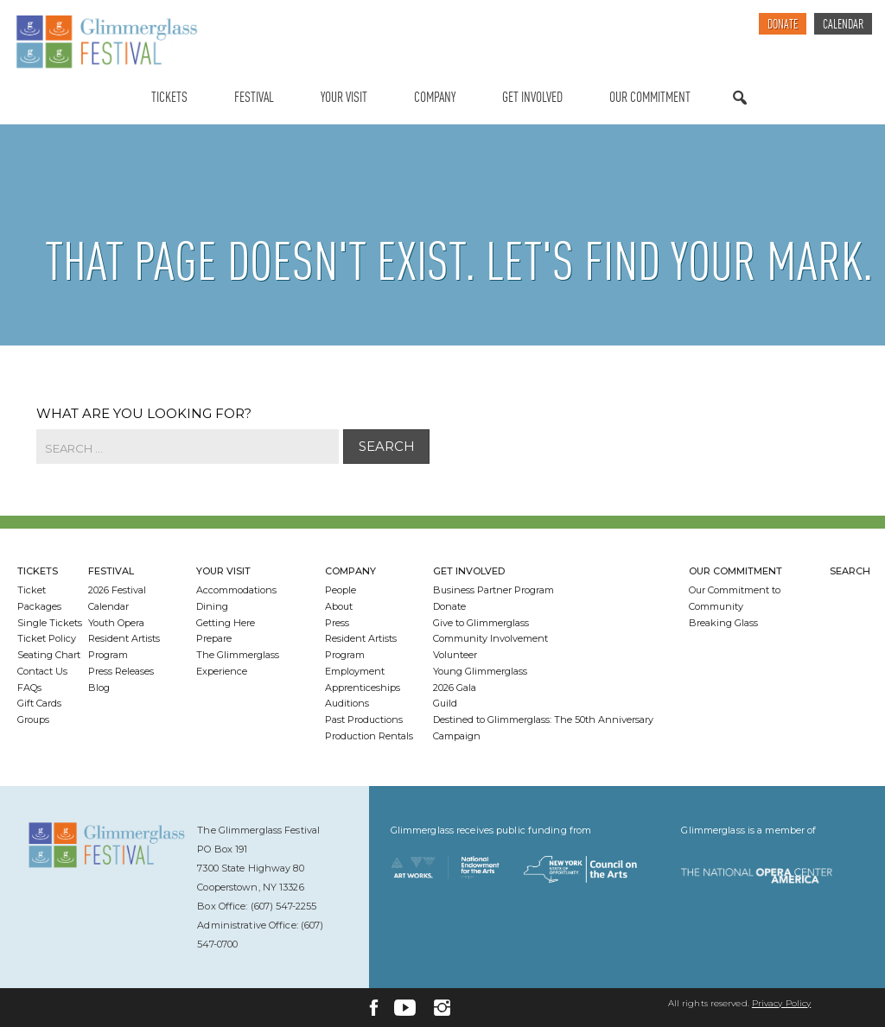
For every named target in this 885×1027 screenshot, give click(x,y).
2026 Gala (454, 687)
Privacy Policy (781, 1003)
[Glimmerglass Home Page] (106, 42)
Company (434, 98)
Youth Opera (116, 623)
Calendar (843, 25)
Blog (99, 687)
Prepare (214, 638)
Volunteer (455, 655)
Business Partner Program (493, 590)
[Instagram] (442, 1007)
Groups (33, 719)
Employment (355, 671)
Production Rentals (369, 736)
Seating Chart (48, 655)
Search (740, 114)
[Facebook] (373, 1007)
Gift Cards (39, 703)
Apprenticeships (362, 687)
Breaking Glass (723, 623)
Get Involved (532, 98)
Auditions (347, 703)
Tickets (169, 98)
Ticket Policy (46, 638)
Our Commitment (650, 98)
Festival (254, 98)
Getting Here (225, 623)
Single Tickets (49, 623)
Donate (782, 25)
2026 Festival (117, 590)
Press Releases (121, 671)
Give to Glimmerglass (481, 623)
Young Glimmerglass (480, 671)
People (340, 590)
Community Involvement (490, 638)
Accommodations (236, 590)
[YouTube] (405, 1007)
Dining (212, 606)
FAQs (29, 687)
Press (337, 623)
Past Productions (364, 719)
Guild (445, 703)
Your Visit (344, 98)
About (339, 606)
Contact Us (42, 671)
